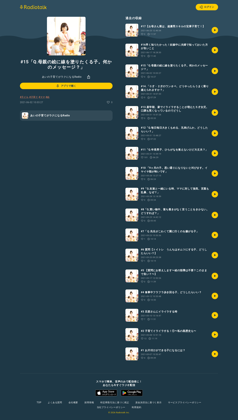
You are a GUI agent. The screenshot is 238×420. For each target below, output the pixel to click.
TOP (39, 402)
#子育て (33, 97)
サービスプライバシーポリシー (184, 402)
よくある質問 (55, 402)
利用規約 (136, 407)
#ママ (42, 97)
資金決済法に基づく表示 (148, 402)
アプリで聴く (66, 86)
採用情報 (89, 402)
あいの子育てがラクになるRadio (62, 76)
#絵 (48, 97)
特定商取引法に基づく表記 (114, 402)
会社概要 (73, 402)
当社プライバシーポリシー (111, 407)
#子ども (24, 97)
